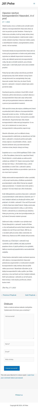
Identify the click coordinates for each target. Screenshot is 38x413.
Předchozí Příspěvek (8, 295)
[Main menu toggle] (34, 4)
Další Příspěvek (31, 295)
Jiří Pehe (8, 3)
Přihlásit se (19, 395)
